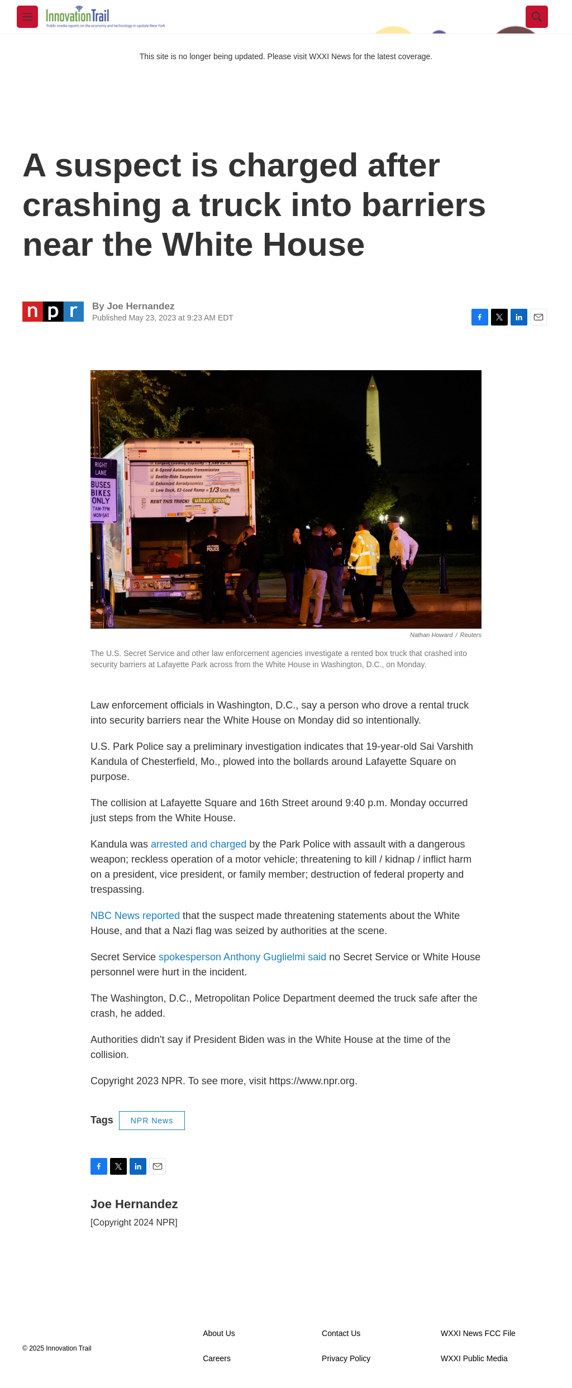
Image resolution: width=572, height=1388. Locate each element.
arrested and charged (198, 844)
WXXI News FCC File (478, 1333)
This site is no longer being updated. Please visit (224, 56)
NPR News (152, 1120)
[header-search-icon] (537, 17)
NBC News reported (135, 915)
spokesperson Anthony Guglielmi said (242, 957)
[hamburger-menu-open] (27, 17)
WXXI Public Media (474, 1359)
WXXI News (330, 56)
